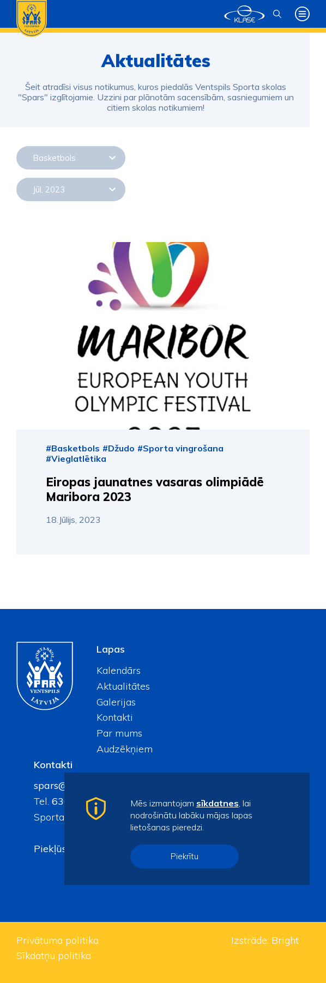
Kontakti (114, 717)
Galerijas (116, 702)
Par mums (119, 733)
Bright (285, 940)
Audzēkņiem (124, 749)
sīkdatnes (217, 803)
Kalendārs (118, 670)
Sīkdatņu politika (53, 955)
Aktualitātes (123, 686)
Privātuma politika (57, 940)
